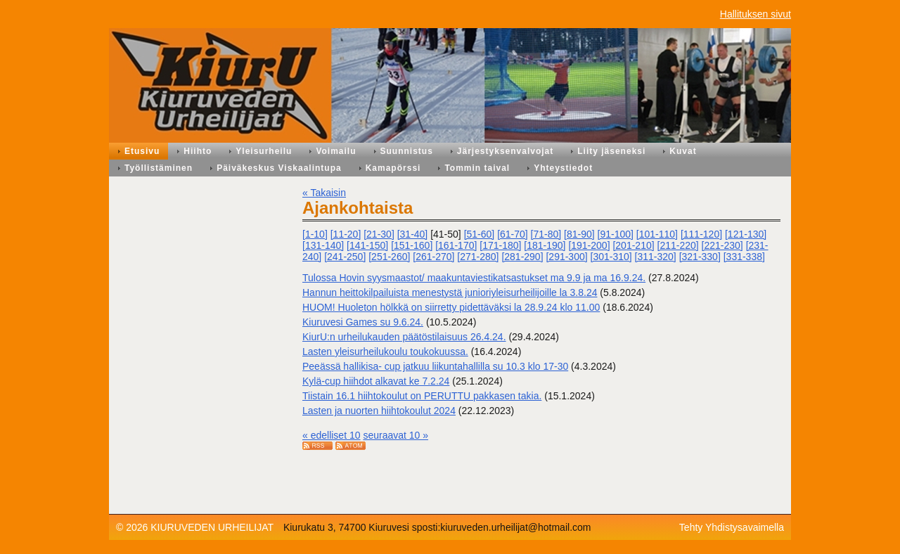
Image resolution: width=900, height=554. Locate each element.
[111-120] (701, 234)
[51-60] (479, 234)
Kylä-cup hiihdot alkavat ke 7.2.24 (375, 381)
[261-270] (433, 256)
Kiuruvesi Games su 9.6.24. (362, 322)
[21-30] (379, 234)
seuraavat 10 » (395, 435)
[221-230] (722, 245)
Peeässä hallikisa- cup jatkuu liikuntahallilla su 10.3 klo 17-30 (435, 366)
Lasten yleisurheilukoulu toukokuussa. (385, 351)
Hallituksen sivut (755, 14)
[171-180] (500, 245)
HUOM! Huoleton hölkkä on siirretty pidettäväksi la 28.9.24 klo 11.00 (451, 307)
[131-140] (323, 245)
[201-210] (633, 245)
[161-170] (456, 245)
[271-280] (478, 256)
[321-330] (700, 256)
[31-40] (412, 234)
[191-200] (589, 245)
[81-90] (579, 234)
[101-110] (657, 234)
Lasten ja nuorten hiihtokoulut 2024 (379, 410)
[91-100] (616, 234)
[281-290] (522, 256)
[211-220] (678, 245)
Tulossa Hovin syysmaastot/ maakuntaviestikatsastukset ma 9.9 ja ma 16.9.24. (473, 277)
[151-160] (411, 245)
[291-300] (566, 256)
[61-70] (512, 234)
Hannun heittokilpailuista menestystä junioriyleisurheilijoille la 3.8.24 (449, 292)
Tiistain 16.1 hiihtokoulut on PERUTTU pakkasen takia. (421, 395)
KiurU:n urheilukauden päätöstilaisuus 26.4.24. (404, 336)
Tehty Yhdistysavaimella (731, 527)
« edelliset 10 (331, 435)
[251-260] (389, 256)
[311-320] (655, 256)
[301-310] (611, 256)
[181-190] (544, 245)
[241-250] (345, 256)
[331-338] (744, 256)
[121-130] (745, 234)
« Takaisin (324, 192)
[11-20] (345, 234)
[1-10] (315, 234)
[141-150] (367, 245)
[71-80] (546, 234)
